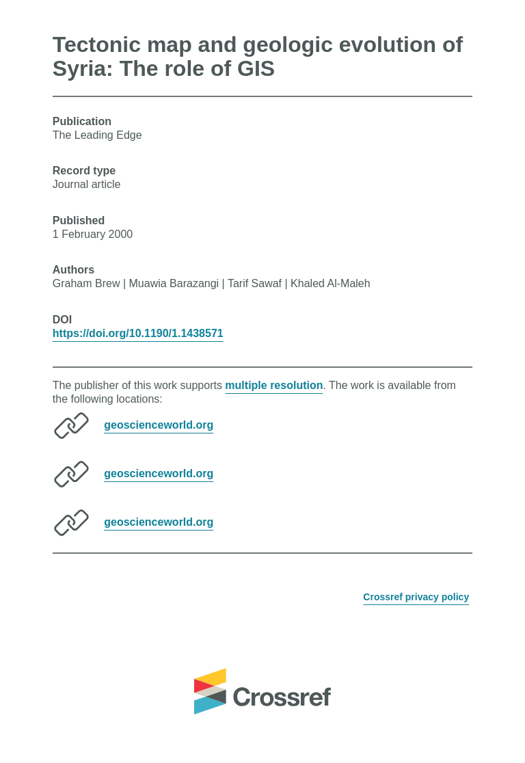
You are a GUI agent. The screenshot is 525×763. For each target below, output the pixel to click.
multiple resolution (274, 385)
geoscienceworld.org (158, 425)
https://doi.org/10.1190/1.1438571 (138, 333)
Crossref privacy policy (416, 596)
